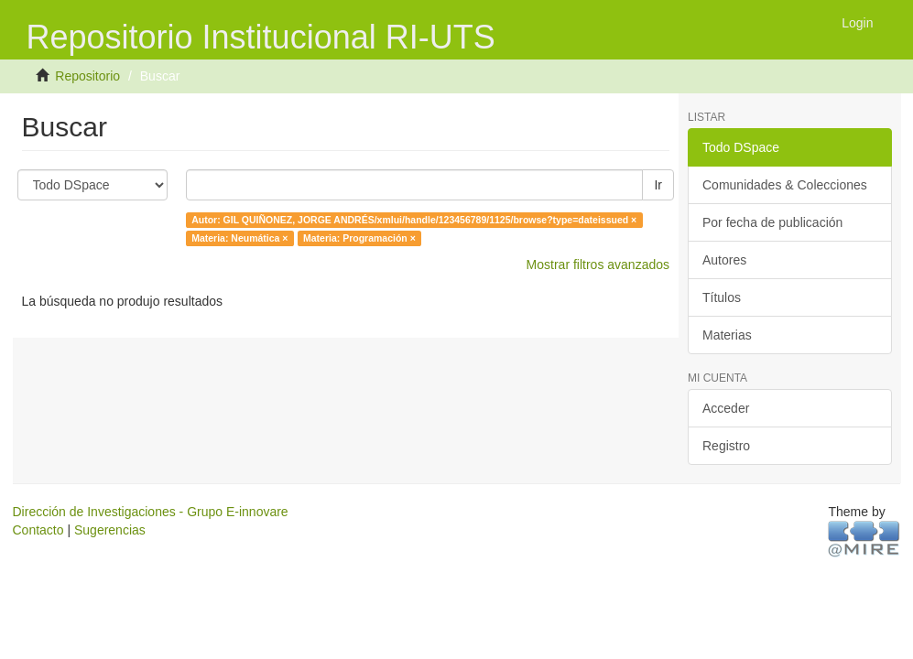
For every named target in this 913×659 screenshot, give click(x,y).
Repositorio (87, 76)
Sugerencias (110, 530)
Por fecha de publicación (772, 222)
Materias (727, 335)
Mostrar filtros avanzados (598, 264)
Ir (658, 185)
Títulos (721, 297)
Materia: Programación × (359, 237)
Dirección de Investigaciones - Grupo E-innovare (150, 511)
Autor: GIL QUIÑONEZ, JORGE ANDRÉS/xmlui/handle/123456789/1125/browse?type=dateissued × (413, 219)
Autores (724, 260)
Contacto (38, 530)
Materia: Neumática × (239, 237)
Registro (726, 445)
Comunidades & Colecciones (784, 185)
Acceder (725, 408)
